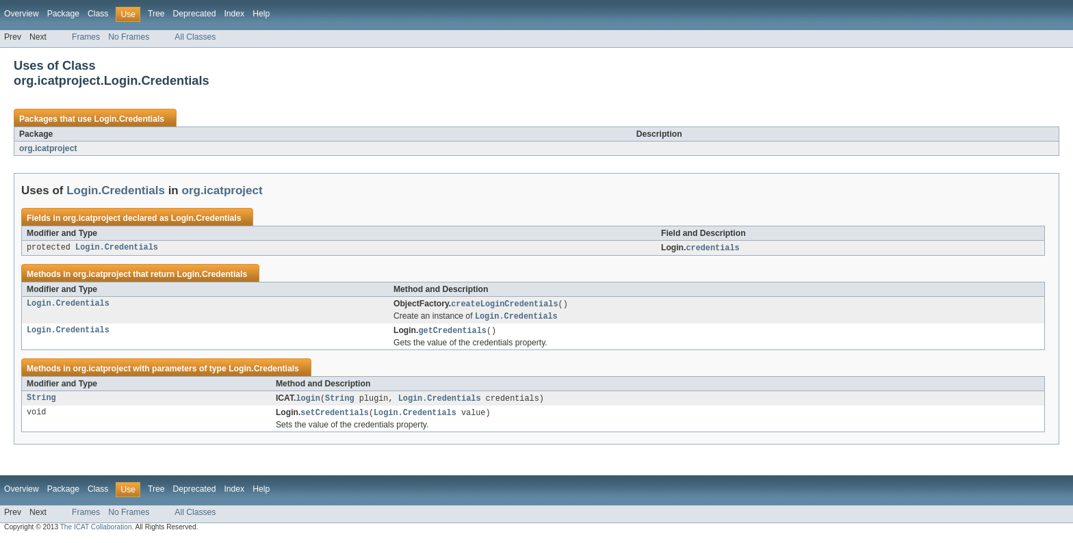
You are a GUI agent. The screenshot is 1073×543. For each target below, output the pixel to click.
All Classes (195, 37)
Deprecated (194, 13)
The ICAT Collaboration (96, 531)
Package (63, 13)
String (41, 401)
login (308, 401)
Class (98, 13)
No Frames (128, 37)
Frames (86, 37)
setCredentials (334, 416)
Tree (156, 13)
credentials (712, 248)
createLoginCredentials (504, 305)
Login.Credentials (129, 119)
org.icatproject (48, 148)
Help (261, 13)
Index (234, 13)
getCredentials (452, 333)
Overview (21, 13)
